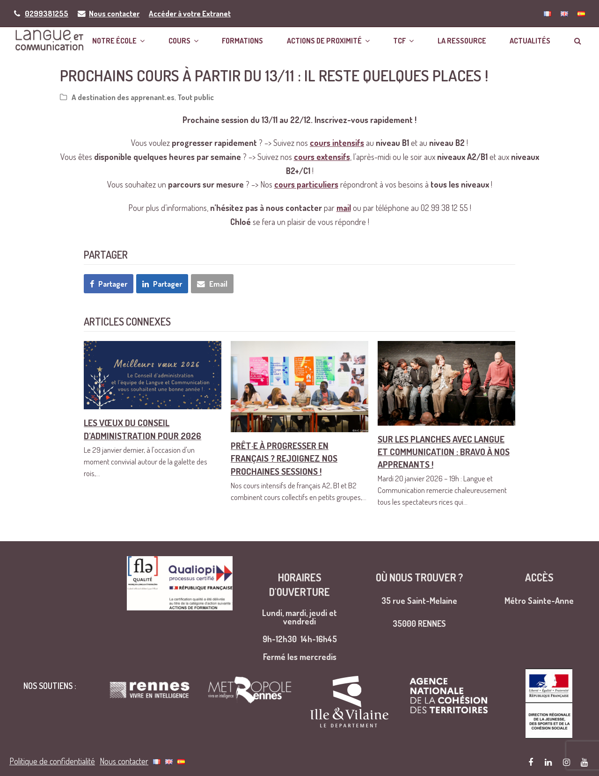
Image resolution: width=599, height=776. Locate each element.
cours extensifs (322, 158)
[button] (579, 40)
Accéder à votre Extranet (190, 13)
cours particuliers (306, 186)
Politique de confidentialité (52, 738)
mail (343, 209)
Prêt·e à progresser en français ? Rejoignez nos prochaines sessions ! (284, 459)
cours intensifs (337, 144)
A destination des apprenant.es (123, 98)
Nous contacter (114, 13)
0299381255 (46, 13)
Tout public (195, 98)
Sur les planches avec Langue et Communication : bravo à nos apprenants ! (444, 452)
